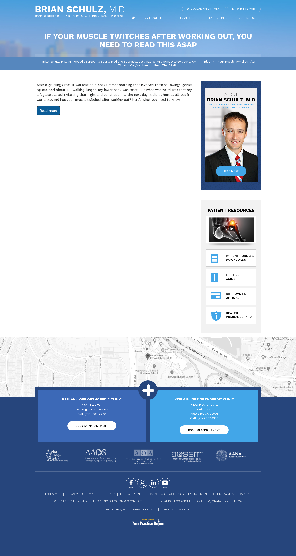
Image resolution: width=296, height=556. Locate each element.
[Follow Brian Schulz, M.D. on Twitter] (142, 483)
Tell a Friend (131, 494)
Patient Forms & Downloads (232, 259)
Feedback (107, 494)
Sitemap (88, 494)
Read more (48, 110)
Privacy (72, 494)
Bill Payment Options (229, 297)
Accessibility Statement (189, 494)
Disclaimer (52, 494)
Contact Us (249, 17)
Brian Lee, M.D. (144, 509)
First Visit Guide (227, 278)
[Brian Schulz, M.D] (80, 11)
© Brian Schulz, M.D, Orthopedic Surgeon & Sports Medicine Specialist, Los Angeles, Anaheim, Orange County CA (148, 501)
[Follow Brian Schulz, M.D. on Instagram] (154, 483)
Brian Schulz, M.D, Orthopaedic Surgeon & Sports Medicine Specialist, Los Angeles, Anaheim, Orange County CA (119, 61)
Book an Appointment (206, 8)
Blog (207, 61)
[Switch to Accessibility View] (5, 547)
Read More (231, 171)
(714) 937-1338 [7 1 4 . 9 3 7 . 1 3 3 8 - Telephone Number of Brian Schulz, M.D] (208, 418)
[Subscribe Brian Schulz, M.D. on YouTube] (165, 483)
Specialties (200, 17)
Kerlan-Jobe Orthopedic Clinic (92, 399)
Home (158, 18)
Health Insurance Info (231, 316)
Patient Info (226, 17)
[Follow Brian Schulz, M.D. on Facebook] (131, 483)
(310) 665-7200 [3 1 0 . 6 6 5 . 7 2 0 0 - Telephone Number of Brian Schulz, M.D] (246, 8)
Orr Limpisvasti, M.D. (177, 509)
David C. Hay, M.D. (115, 509)
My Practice (174, 17)
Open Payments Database (233, 494)
